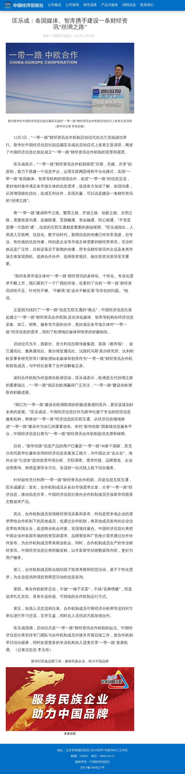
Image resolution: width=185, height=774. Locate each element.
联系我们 (147, 5)
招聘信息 (129, 5)
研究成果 (90, 5)
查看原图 (70, 733)
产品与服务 (109, 5)
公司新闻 (72, 5)
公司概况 (54, 5)
